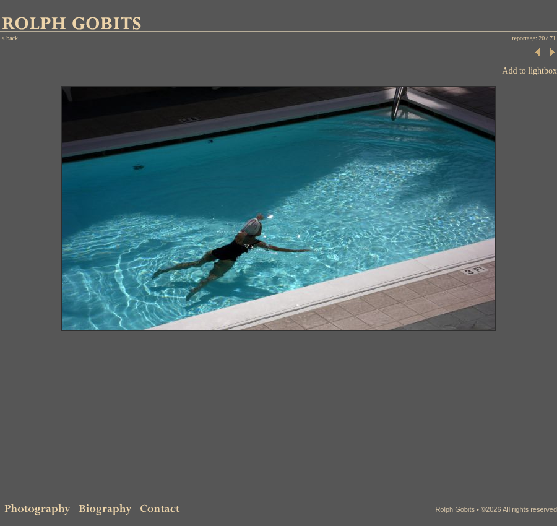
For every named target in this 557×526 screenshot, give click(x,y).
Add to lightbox (529, 70)
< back (9, 38)
